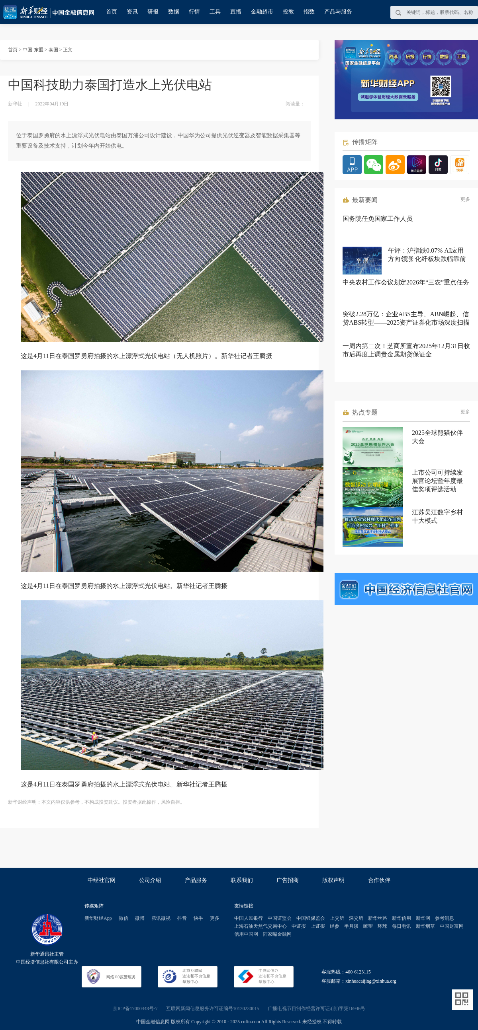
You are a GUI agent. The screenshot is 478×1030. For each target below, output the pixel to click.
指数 (309, 12)
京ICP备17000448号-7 (135, 1008)
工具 (215, 12)
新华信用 (401, 918)
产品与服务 (338, 12)
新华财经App (98, 918)
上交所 (337, 918)
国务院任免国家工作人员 (378, 218)
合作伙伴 (379, 880)
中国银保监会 (310, 918)
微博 (140, 918)
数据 (173, 12)
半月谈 (351, 926)
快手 (198, 918)
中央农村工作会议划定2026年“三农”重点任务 (406, 282)
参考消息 (444, 918)
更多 (465, 199)
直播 (235, 12)
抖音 (182, 918)
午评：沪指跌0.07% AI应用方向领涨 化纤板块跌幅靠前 (427, 254)
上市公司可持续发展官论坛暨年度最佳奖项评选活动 (437, 481)
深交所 (356, 918)
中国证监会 (280, 918)
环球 (382, 926)
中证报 (299, 926)
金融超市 (262, 12)
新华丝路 (377, 918)
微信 (123, 918)
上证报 (318, 926)
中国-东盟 (33, 50)
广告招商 (287, 880)
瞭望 (368, 926)
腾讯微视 (160, 918)
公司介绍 (150, 880)
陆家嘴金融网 (277, 934)
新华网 (423, 918)
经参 (334, 926)
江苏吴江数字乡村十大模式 (437, 516)
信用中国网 (246, 934)
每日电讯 (401, 926)
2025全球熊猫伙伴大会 (437, 436)
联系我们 (242, 880)
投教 (288, 12)
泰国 (53, 50)
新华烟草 (425, 926)
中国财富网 (452, 926)
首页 (111, 12)
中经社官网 (102, 880)
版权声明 (333, 880)
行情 (194, 12)
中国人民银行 (248, 918)
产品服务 (196, 880)
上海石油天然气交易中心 (260, 926)
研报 (153, 12)
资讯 (132, 12)
